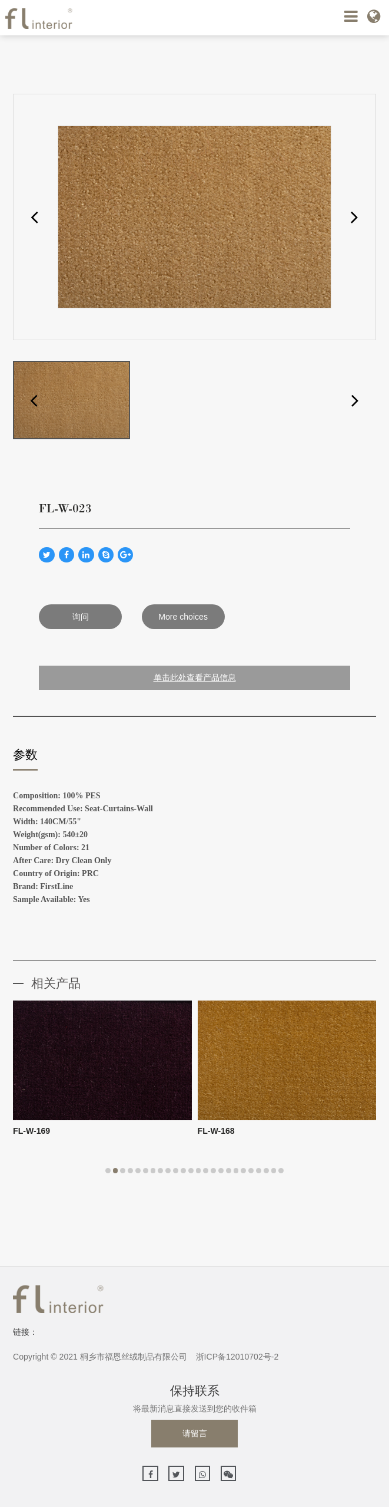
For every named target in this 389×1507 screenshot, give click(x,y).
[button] (34, 216)
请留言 (194, 1433)
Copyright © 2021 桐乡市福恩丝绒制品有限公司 (100, 1356)
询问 (80, 616)
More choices (183, 616)
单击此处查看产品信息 (195, 677)
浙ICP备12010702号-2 (237, 1356)
